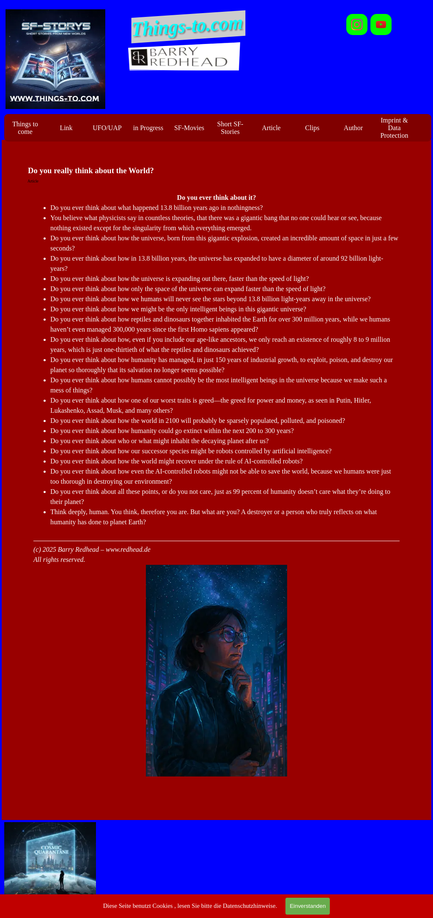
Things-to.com (187, 26)
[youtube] (381, 24)
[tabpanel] (216, 490)
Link (66, 127)
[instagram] (356, 24)
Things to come (25, 127)
